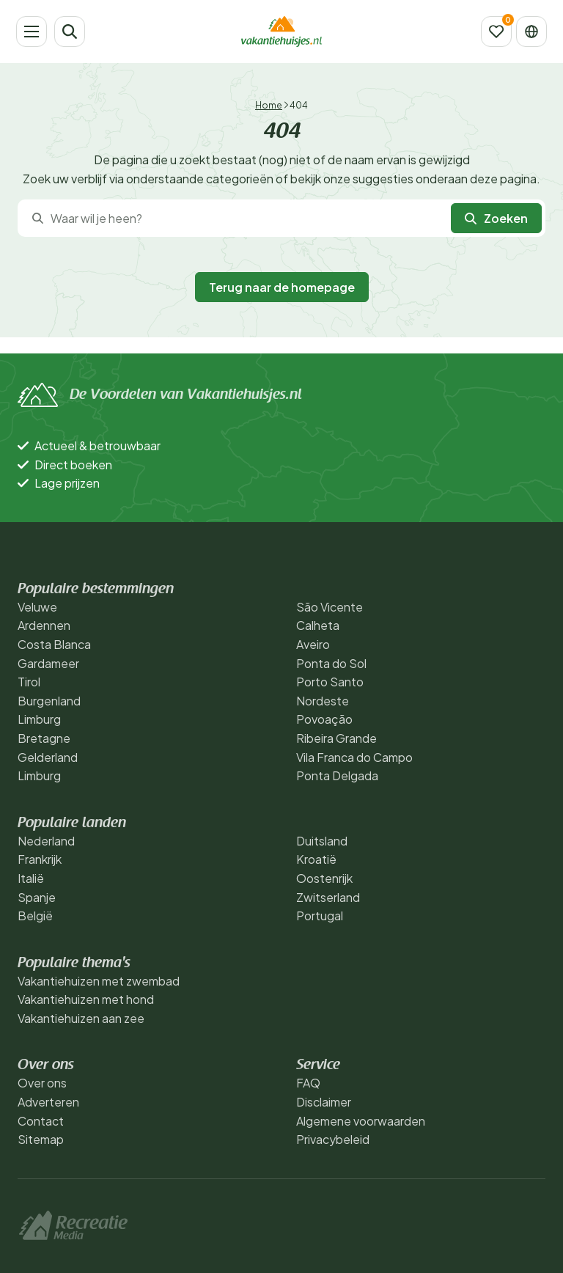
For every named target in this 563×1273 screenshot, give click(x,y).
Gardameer (48, 663)
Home (268, 105)
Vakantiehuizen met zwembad (99, 980)
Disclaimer (323, 1101)
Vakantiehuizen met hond (86, 999)
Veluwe (37, 607)
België (35, 915)
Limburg (39, 719)
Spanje (37, 897)
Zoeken (496, 218)
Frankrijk (40, 859)
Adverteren (48, 1101)
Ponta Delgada (337, 775)
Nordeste (322, 700)
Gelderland (48, 757)
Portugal (319, 915)
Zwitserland (328, 897)
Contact (41, 1121)
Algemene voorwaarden (360, 1121)
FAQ (308, 1082)
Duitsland (321, 840)
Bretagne (44, 738)
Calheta (317, 625)
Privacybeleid (332, 1139)
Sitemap (41, 1139)
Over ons (42, 1082)
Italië (31, 878)
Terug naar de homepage (282, 287)
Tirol (29, 681)
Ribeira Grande (336, 738)
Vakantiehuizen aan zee (81, 1018)
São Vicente (329, 607)
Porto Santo (330, 681)
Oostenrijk (324, 878)
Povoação (324, 719)
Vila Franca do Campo (354, 757)
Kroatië (316, 859)
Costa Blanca (54, 644)
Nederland (46, 840)
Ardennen (44, 625)
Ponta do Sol (331, 663)
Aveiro (313, 644)
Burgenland (49, 700)
